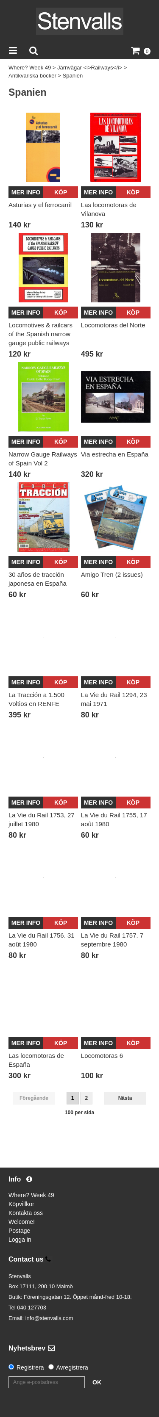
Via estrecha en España (114, 454)
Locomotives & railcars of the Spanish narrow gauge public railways (40, 333)
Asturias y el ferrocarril (40, 204)
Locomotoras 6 (102, 1055)
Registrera (30, 1367)
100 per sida (79, 1112)
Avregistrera (72, 1367)
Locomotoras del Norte (113, 325)
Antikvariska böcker (32, 75)
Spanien (73, 75)
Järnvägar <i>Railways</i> (89, 67)
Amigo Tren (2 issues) (112, 574)
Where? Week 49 (29, 67)
